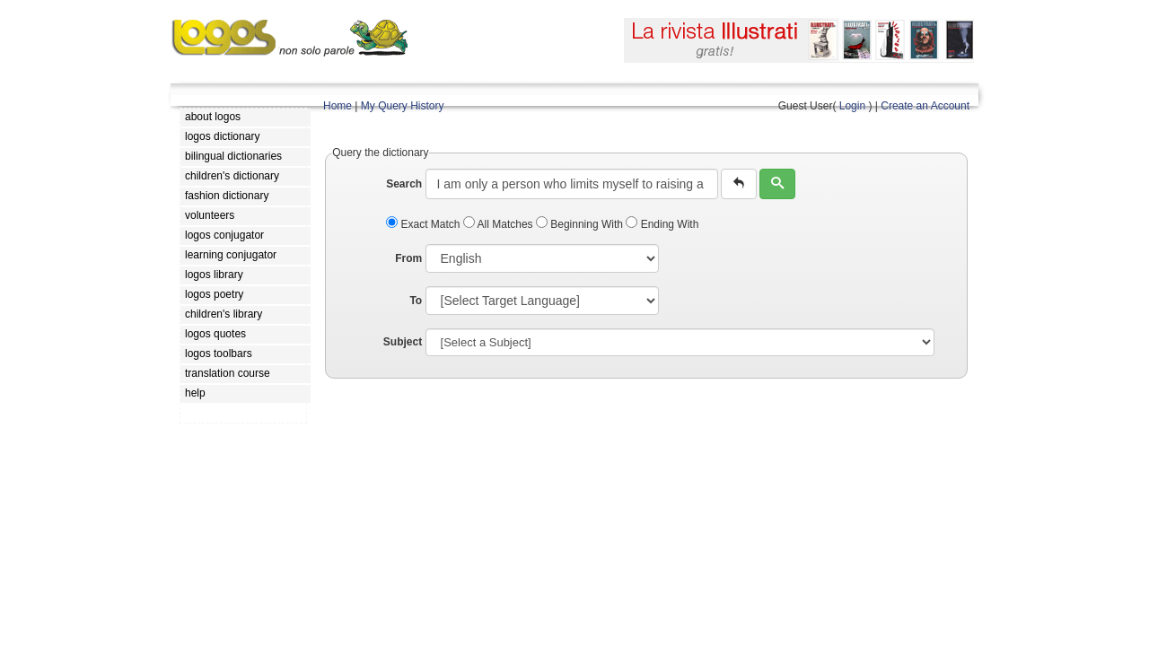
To (415, 300)
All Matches (499, 224)
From (408, 258)
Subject (402, 342)
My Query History (402, 106)
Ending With (662, 224)
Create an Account (925, 106)
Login (852, 106)
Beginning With (581, 224)
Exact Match (424, 224)
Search (404, 184)
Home (337, 106)
